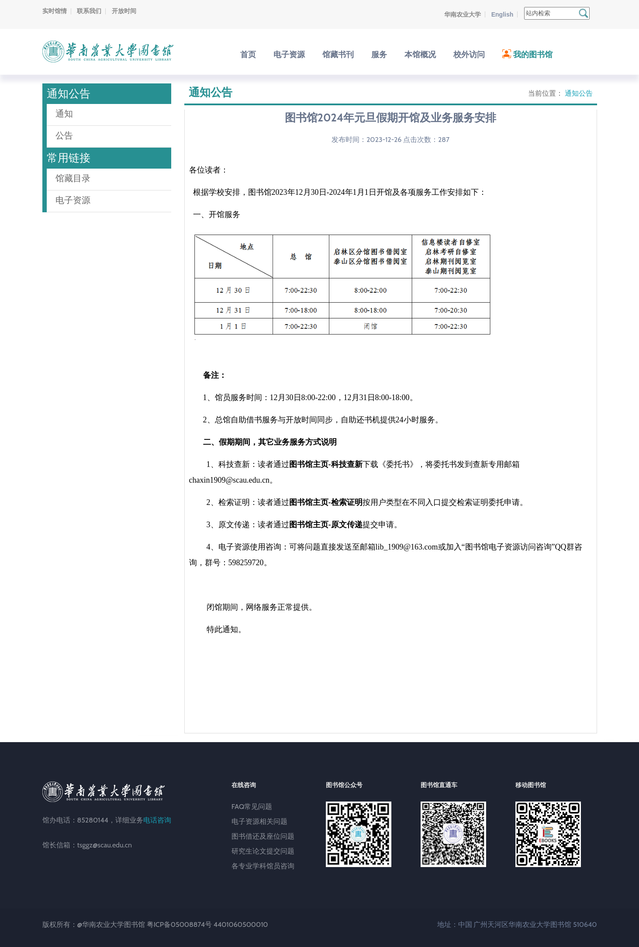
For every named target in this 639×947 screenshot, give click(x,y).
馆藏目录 (72, 178)
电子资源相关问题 (259, 821)
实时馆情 (54, 10)
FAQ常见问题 (252, 806)
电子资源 (72, 200)
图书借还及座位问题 (262, 836)
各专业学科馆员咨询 (262, 866)
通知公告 (579, 93)
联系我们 (89, 10)
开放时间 (124, 10)
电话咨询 (157, 820)
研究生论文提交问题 (262, 851)
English (502, 14)
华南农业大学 (462, 14)
